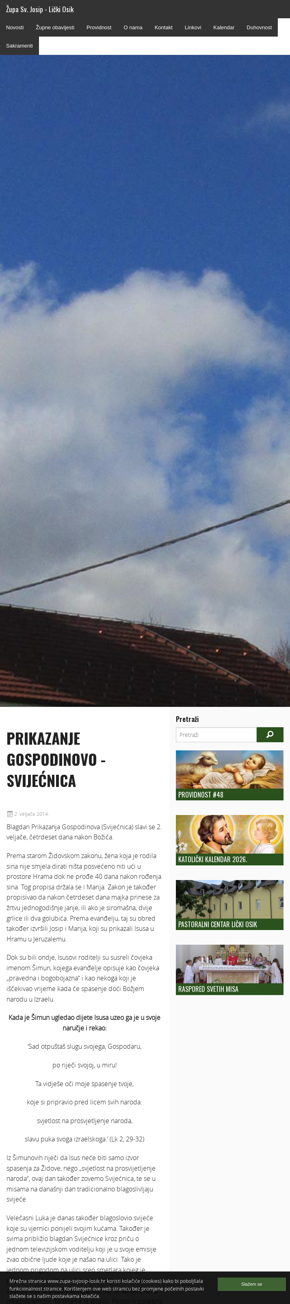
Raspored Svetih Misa (208, 989)
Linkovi (193, 27)
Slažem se (251, 1284)
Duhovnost (259, 27)
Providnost (99, 27)
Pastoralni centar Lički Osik (217, 924)
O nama (132, 27)
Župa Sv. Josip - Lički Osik (40, 9)
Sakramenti (19, 46)
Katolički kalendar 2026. (212, 859)
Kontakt (164, 27)
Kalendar (223, 27)
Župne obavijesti (55, 27)
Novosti (15, 27)
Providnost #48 (200, 795)
